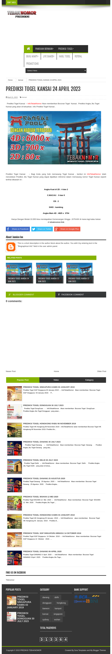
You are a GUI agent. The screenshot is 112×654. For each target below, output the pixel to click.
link (57, 222)
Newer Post (11, 371)
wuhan (57, 619)
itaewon (45, 608)
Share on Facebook (17, 229)
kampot (58, 608)
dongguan (46, 603)
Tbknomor (10, 580)
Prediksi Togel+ (66, 49)
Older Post (101, 371)
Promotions (32, 63)
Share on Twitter (41, 229)
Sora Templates (80, 650)
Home (56, 371)
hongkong (61, 603)
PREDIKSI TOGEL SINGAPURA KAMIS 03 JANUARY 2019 (19, 602)
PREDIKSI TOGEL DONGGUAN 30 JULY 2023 (25, 617)
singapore (58, 614)
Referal (78, 56)
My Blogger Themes (98, 650)
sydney (45, 619)
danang (45, 597)
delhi (57, 597)
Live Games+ (48, 56)
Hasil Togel (64, 56)
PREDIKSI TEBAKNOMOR (30, 650)
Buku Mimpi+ (32, 56)
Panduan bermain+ (44, 49)
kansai (24, 97)
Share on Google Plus (66, 229)
